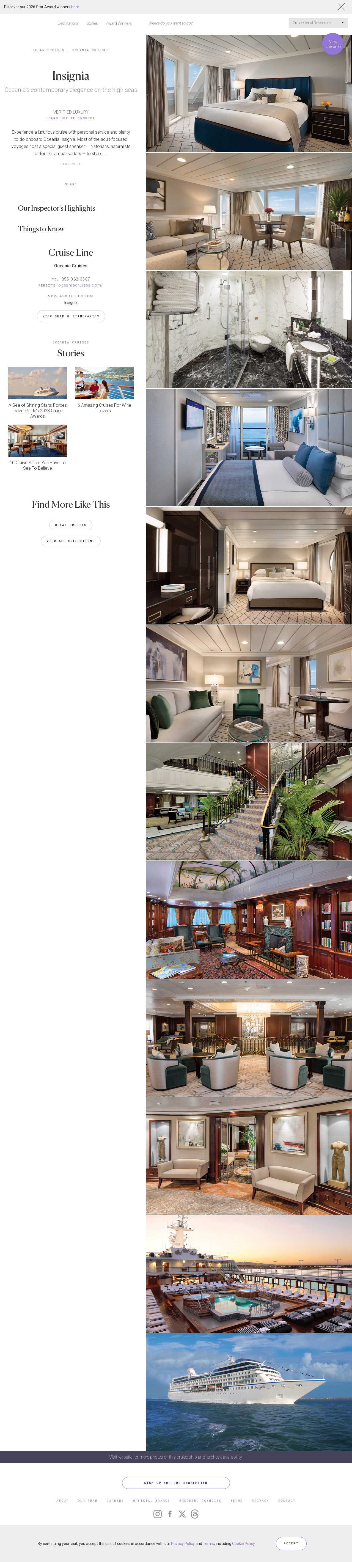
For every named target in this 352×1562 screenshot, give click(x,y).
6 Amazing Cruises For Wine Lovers (104, 407)
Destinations (68, 23)
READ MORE (71, 164)
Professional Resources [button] (318, 23)
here (75, 7)
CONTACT (287, 1500)
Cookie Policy (243, 1543)
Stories (92, 23)
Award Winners (119, 23)
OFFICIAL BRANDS (151, 1500)
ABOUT (62, 1500)
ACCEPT (291, 1543)
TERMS (236, 1500)
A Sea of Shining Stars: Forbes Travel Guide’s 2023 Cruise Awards (38, 410)
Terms (208, 1543)
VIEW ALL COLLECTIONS (71, 540)
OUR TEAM (88, 1500)
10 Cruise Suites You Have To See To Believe (38, 465)
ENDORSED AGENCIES (200, 1500)
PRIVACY (260, 1500)
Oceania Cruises (90, 50)
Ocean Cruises (48, 50)
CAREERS (115, 1500)
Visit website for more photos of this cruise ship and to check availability (176, 1457)
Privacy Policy (183, 1543)
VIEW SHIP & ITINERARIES (71, 316)
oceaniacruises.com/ (80, 285)
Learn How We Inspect (70, 118)
